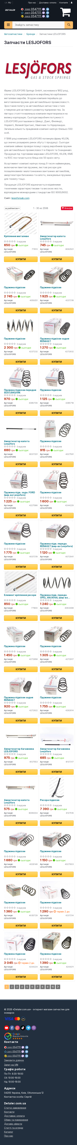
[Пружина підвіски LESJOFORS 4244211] (57, 941)
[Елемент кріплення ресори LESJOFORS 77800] (21, 582)
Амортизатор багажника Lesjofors (55, 750)
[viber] (12, 1027)
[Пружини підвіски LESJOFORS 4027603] (57, 838)
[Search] (69, 25)
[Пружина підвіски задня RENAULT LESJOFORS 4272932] (57, 325)
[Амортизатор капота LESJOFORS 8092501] (57, 223)
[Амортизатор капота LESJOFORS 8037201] (20, 428)
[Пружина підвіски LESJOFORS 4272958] (20, 633)
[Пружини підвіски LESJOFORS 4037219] (20, 530)
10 (53, 986)
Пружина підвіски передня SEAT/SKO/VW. (20, 391)
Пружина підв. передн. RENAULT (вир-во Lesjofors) (56, 544)
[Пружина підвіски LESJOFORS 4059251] (20, 274)
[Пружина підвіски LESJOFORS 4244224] (21, 941)
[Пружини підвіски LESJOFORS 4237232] (20, 325)
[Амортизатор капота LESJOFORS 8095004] (20, 787)
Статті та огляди (13, 1127)
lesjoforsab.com (20, 198)
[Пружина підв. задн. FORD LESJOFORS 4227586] (20, 479)
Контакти (63, 2)
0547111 (31, 9)
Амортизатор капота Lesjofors (52, 237)
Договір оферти (13, 1123)
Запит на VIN (11, 1064)
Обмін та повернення (16, 1119)
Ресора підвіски (49, 800)
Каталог (8, 1131)
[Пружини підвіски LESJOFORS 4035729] (20, 889)
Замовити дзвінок (14, 1060)
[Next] (58, 987)
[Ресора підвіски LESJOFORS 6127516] (56, 787)
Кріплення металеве (16, 236)
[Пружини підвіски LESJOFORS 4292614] (57, 684)
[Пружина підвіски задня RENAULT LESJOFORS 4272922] (20, 684)
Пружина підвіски (14, 287)
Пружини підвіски (50, 287)
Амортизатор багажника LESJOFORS (19, 750)
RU (9, 2)
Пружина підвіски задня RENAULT (54, 339)
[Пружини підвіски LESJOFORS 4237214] (57, 889)
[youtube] (6, 1027)
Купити (21, 259)
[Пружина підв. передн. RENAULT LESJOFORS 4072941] (57, 530)
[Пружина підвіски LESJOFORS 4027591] (57, 428)
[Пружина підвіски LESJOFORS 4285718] (57, 377)
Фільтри (67, 208)
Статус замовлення (15, 1107)
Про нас (32, 2)
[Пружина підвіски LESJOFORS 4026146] (20, 838)
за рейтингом (12, 208)
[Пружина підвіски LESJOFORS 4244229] (57, 479)
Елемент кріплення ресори (20, 595)
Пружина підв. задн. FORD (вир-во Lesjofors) (19, 493)
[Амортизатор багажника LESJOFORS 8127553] (20, 736)
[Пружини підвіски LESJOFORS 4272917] (57, 633)
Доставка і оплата (47, 2)
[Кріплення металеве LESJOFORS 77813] (21, 223)
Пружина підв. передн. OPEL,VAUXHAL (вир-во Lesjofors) (54, 596)
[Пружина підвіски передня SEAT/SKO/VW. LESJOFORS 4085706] (20, 377)
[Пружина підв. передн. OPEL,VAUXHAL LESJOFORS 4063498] (57, 582)
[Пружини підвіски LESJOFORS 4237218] (57, 274)
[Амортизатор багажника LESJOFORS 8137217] (57, 736)
